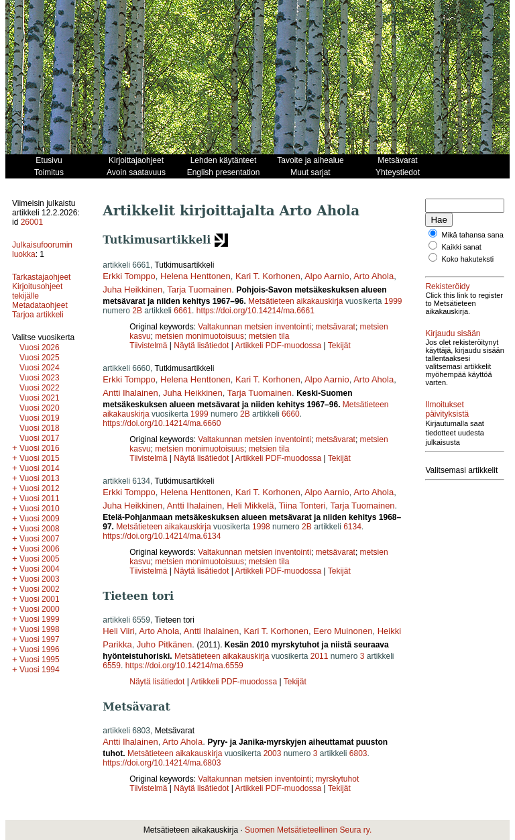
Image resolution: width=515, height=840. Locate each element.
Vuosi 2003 (39, 579)
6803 (358, 753)
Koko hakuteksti (468, 267)
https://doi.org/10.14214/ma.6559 (184, 665)
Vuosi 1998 (39, 629)
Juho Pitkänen (164, 644)
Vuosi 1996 (39, 649)
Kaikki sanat (461, 255)
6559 (112, 665)
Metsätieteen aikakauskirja (295, 301)
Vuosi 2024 (39, 367)
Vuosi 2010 (39, 508)
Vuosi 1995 (39, 659)
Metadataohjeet (40, 305)
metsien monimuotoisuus (199, 336)
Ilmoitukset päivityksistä (447, 433)
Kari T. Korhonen (267, 276)
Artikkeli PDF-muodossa (278, 345)
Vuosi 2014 (39, 468)
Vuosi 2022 (39, 387)
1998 (261, 526)
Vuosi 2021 (39, 398)
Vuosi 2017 (39, 438)
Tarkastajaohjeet (41, 277)
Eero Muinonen (342, 631)
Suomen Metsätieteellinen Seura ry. (308, 830)
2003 (273, 753)
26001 (32, 222)
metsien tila (269, 336)
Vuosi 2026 (39, 347)
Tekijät (339, 345)
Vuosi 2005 (39, 559)
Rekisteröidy (447, 294)
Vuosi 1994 (39, 669)
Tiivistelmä (148, 345)
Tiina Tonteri (301, 506)
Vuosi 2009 (39, 518)
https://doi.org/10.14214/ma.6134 (162, 536)
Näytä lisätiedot (202, 345)
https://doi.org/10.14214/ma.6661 (255, 310)
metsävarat (335, 326)
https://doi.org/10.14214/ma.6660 (162, 423)
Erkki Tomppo (129, 276)
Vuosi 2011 (39, 498)
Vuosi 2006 (39, 549)
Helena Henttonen (195, 276)
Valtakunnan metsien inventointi (254, 326)
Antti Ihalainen (130, 393)
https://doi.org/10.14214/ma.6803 (162, 763)
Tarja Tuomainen (199, 289)
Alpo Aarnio (326, 276)
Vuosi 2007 (39, 538)
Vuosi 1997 (39, 639)
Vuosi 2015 (39, 458)
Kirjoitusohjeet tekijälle (37, 291)
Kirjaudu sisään (452, 349)
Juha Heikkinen (132, 289)
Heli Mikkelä (250, 506)
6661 (183, 310)
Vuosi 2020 (39, 408)
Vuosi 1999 (39, 619)
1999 (393, 301)
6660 (291, 414)
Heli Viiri (118, 631)
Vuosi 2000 (39, 609)
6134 (352, 526)
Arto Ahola (373, 276)
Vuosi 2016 (39, 448)
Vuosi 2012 (39, 488)
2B (137, 310)
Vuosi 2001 (39, 599)
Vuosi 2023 (39, 377)
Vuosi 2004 (39, 569)
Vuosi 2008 (39, 528)
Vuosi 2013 (39, 478)
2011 (319, 656)
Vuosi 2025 (39, 357)
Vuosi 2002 (39, 589)
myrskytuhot (337, 779)
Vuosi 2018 (39, 428)
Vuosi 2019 (39, 418)
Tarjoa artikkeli (38, 314)
